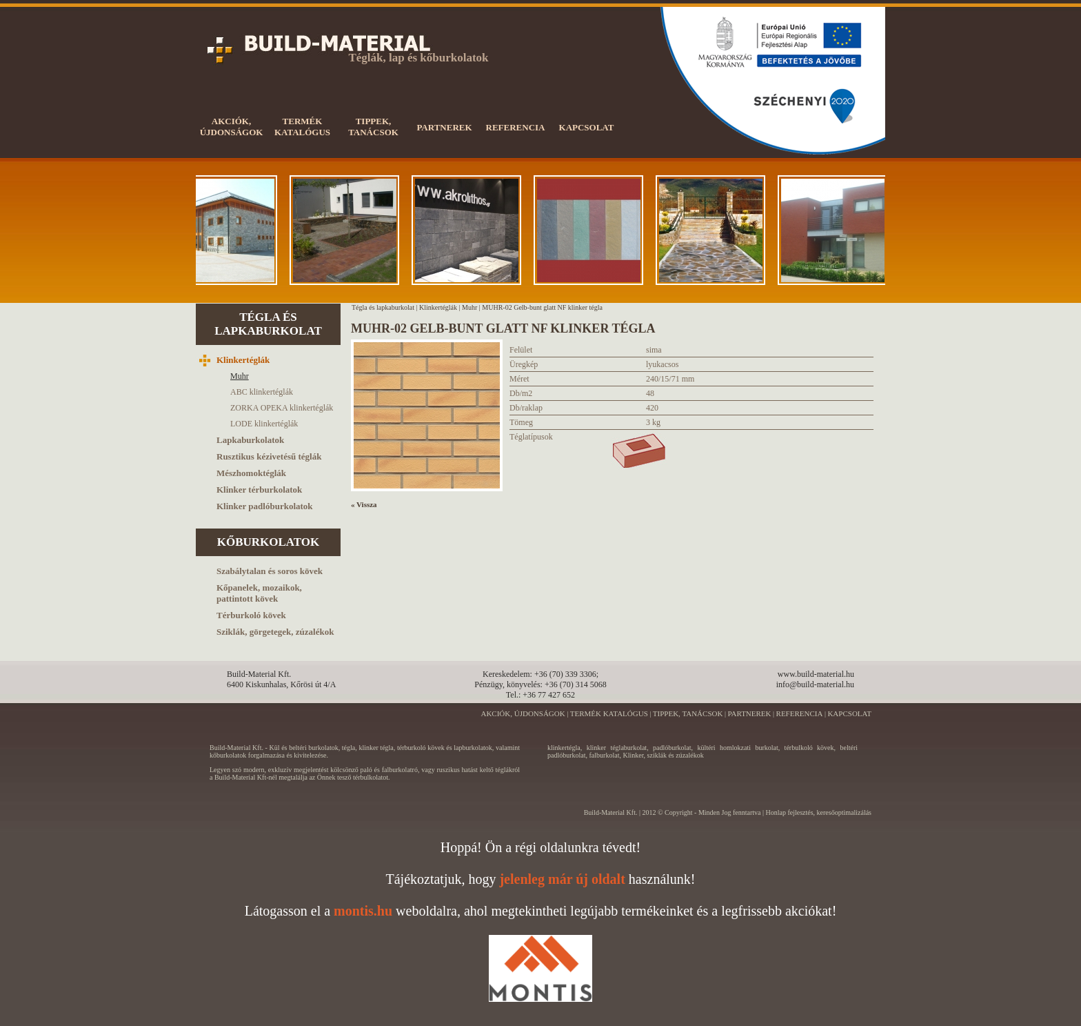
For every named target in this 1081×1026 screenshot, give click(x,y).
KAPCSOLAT (849, 713)
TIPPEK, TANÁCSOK (688, 713)
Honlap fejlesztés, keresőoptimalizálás (818, 812)
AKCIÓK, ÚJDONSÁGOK (523, 713)
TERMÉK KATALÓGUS (609, 713)
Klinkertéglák (438, 307)
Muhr (469, 307)
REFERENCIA (799, 713)
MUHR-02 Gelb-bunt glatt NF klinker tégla (542, 307)
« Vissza (364, 504)
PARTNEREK (749, 713)
